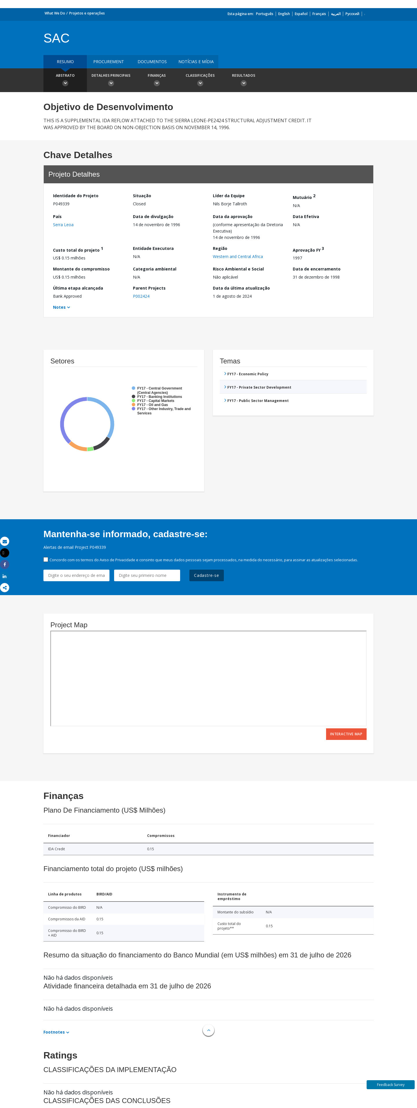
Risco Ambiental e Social (238, 269)
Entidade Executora (153, 248)
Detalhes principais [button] (111, 81)
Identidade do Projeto (75, 195)
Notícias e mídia (196, 61)
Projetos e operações (87, 13)
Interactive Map (346, 734)
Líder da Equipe (229, 195)
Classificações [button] (200, 81)
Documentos (152, 61)
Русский (352, 13)
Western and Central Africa (238, 256)
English (284, 13)
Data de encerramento (317, 269)
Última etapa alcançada (78, 288)
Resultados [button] (243, 81)
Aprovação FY (308, 249)
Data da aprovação (233, 216)
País (57, 216)
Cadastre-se (206, 575)
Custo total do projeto (78, 249)
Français (319, 13)
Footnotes (54, 1032)
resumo (65, 61)
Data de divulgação (153, 216)
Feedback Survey (391, 1084)
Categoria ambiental (154, 269)
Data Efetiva (306, 216)
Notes (59, 307)
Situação (142, 195)
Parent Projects (149, 288)
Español (301, 13)
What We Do (55, 13)
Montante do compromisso (81, 269)
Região (220, 248)
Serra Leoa (63, 224)
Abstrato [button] (65, 81)
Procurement (108, 61)
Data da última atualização (241, 288)
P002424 (141, 296)
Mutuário (304, 196)
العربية (336, 13)
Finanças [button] (157, 81)
